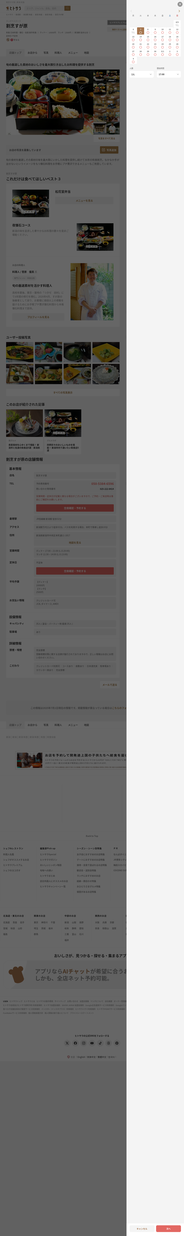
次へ (168, 1228)
